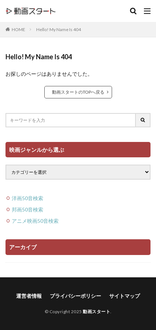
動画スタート (96, 311)
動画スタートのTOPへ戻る (78, 92)
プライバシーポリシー (75, 296)
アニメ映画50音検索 (35, 221)
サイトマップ (124, 296)
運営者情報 (29, 296)
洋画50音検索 (27, 198)
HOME (18, 29)
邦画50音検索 (27, 209)
